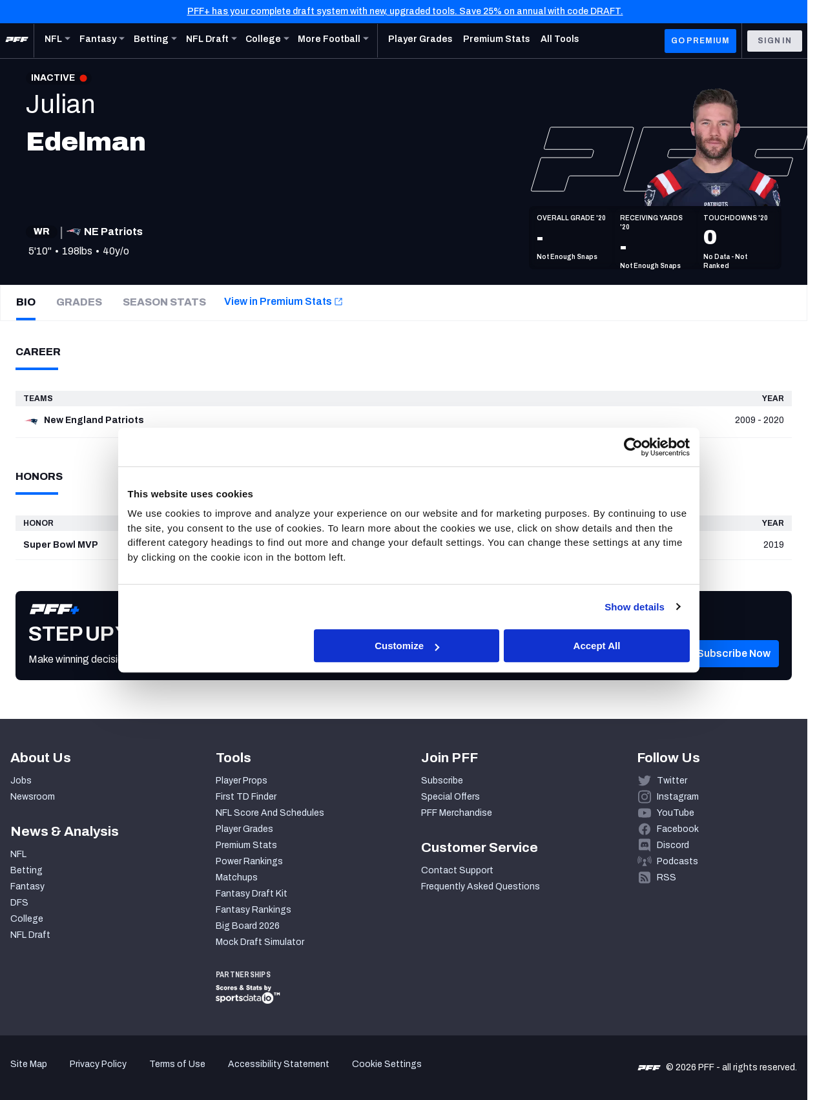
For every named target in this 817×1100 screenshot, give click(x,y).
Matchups (237, 877)
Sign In (775, 40)
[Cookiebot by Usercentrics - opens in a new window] (633, 447)
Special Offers (450, 797)
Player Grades (244, 829)
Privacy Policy (98, 1064)
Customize (407, 645)
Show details (635, 606)
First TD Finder (246, 797)
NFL (18, 854)
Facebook (678, 829)
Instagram (678, 797)
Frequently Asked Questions (480, 886)
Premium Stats (246, 845)
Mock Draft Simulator (260, 942)
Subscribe (442, 780)
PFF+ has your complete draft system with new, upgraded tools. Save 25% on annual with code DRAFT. (405, 11)
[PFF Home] (16, 41)
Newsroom (32, 797)
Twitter (672, 780)
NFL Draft (30, 935)
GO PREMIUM (700, 40)
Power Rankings (249, 861)
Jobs (21, 780)
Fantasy (27, 886)
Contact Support (457, 870)
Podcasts (677, 861)
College (26, 919)
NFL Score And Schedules (270, 813)
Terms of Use (177, 1064)
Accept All (597, 645)
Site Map (28, 1064)
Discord (673, 845)
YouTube (675, 813)
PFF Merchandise (456, 813)
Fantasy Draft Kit (251, 893)
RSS (666, 877)
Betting (26, 870)
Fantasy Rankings (253, 910)
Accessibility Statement (278, 1064)
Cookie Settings (387, 1064)
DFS (19, 903)
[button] (733, 673)
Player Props (241, 780)
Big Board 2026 (248, 926)
